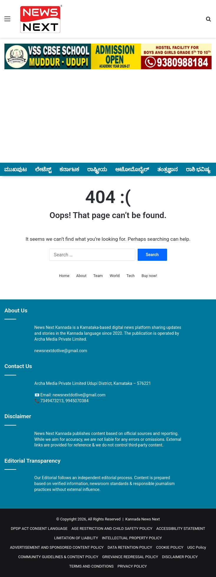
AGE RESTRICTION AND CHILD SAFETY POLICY (111, 528)
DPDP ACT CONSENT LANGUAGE (39, 528)
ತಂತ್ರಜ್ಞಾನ (167, 169)
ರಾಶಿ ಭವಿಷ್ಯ (198, 169)
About (81, 275)
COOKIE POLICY (170, 547)
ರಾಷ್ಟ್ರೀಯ (97, 169)
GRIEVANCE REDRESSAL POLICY (130, 557)
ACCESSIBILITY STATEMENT (180, 528)
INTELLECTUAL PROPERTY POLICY (132, 538)
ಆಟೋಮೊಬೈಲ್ (132, 169)
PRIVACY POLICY (132, 566)
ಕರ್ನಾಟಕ (69, 169)
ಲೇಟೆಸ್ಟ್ (43, 169)
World (115, 275)
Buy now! (149, 275)
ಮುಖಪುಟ (15, 169)
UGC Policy (196, 547)
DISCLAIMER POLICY (180, 557)
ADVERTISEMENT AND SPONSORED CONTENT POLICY (57, 547)
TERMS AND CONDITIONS (91, 566)
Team (98, 275)
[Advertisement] (108, 119)
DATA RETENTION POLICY (130, 547)
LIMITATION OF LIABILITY (76, 538)
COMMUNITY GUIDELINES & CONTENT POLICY (58, 557)
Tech (130, 275)
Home (64, 275)
